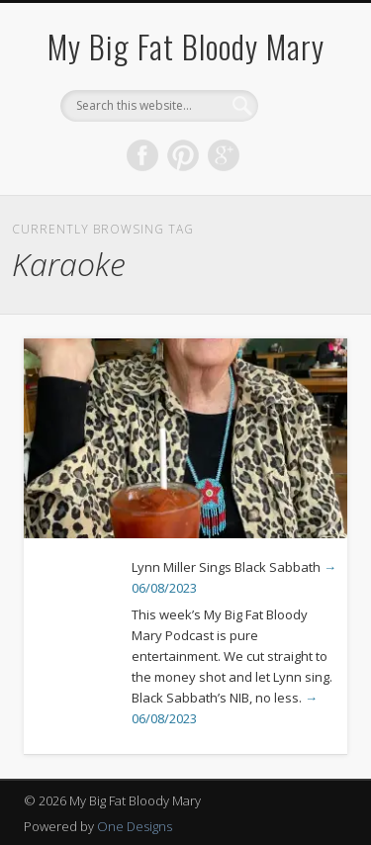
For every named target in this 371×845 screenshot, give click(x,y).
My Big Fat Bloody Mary (186, 46)
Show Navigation (300, 177)
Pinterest (183, 155)
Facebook (142, 155)
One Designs (134, 826)
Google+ (223, 155)
